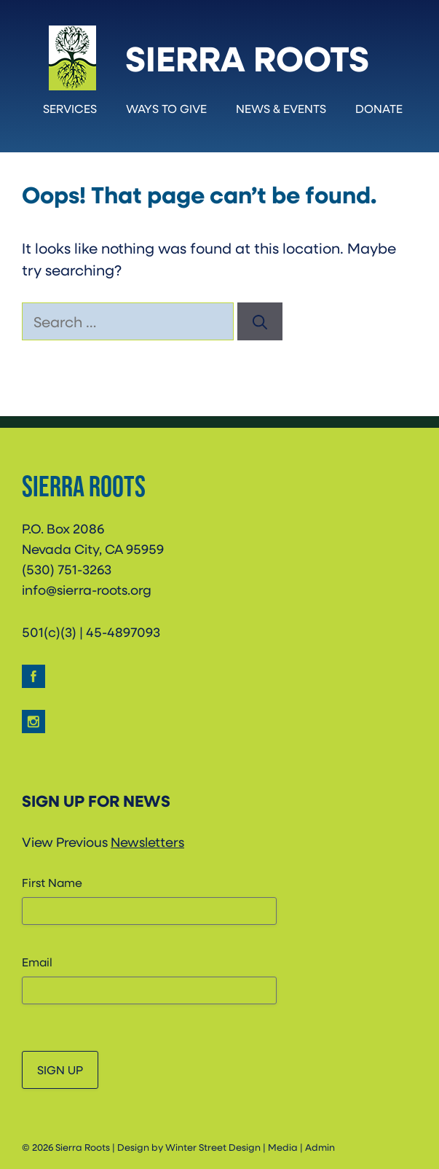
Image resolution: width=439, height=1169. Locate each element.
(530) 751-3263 (66, 569)
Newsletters (147, 842)
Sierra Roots (247, 58)
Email (37, 961)
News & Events (281, 108)
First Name (52, 882)
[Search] (259, 321)
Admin (320, 1147)
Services (70, 108)
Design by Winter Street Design (189, 1147)
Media (283, 1147)
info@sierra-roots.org (86, 589)
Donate (379, 108)
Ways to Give (166, 108)
